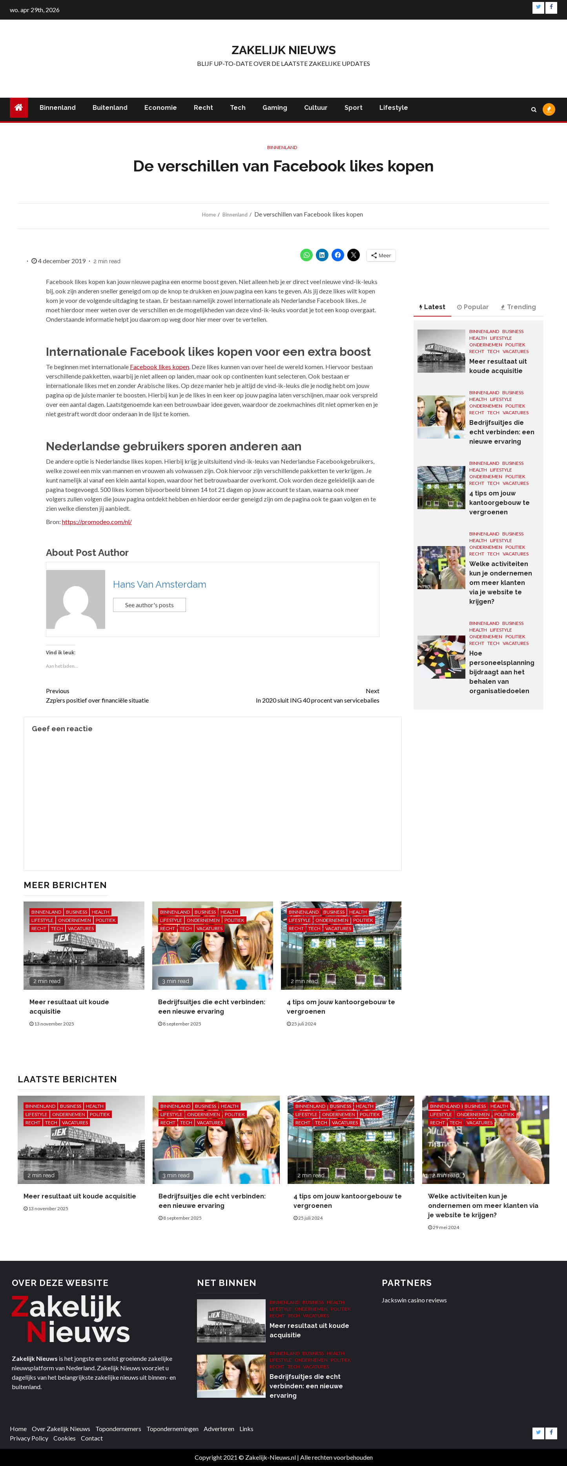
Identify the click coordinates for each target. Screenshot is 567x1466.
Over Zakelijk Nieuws (61, 1428)
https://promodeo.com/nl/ (97, 521)
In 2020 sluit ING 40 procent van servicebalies (296, 695)
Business (76, 912)
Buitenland (110, 107)
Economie (160, 107)
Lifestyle (393, 107)
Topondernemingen (172, 1428)
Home (18, 1428)
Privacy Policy (29, 1438)
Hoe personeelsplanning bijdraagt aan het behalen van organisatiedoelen (501, 672)
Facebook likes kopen (159, 366)
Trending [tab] (518, 307)
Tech (238, 107)
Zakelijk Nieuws (284, 50)
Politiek (106, 920)
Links (246, 1428)
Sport (354, 107)
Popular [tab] (473, 307)
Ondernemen (74, 920)
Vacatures (81, 928)
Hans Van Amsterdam (159, 584)
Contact (92, 1438)
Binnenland (58, 107)
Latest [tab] (432, 307)
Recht (203, 107)
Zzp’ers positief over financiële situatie (129, 695)
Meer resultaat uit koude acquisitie (80, 1196)
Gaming (275, 107)
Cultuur (316, 107)
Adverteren (219, 1428)
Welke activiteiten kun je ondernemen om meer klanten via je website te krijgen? (500, 582)
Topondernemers (118, 1428)
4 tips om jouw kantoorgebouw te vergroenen (499, 503)
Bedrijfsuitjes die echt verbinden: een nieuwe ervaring (501, 432)
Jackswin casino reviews (414, 1300)
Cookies (64, 1438)
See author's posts (149, 604)
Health (100, 912)
